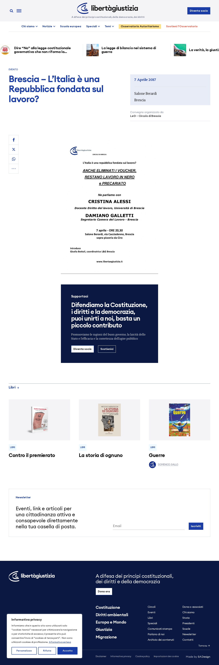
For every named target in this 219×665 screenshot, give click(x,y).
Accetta (68, 651)
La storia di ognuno (101, 455)
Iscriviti (196, 526)
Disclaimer (101, 656)
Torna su (204, 646)
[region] (44, 636)
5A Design (198, 656)
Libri (14, 387)
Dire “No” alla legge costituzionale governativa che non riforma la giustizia (43, 51)
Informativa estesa (60, 642)
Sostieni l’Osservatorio (182, 26)
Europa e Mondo (111, 622)
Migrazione (106, 637)
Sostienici (106, 349)
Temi (108, 26)
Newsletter (189, 634)
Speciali (91, 26)
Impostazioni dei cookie (166, 656)
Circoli (151, 607)
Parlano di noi (156, 634)
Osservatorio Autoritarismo (140, 26)
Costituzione (108, 608)
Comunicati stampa (160, 628)
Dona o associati (192, 607)
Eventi (151, 612)
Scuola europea (70, 26)
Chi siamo (28, 26)
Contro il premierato (32, 455)
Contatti (187, 639)
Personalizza (24, 651)
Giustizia (104, 630)
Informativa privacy (121, 656)
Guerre (157, 455)
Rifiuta (47, 651)
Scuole (186, 628)
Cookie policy (142, 656)
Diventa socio (199, 10)
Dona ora (104, 591)
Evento (13, 70)
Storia (186, 618)
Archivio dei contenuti (161, 639)
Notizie (47, 26)
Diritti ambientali (112, 615)
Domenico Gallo (163, 464)
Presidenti (188, 623)
